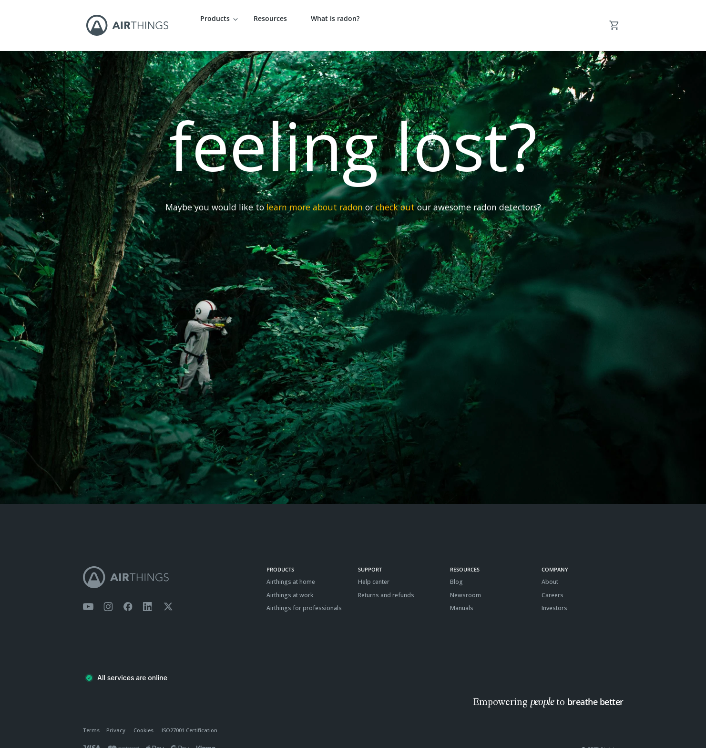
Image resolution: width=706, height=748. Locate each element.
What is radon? (335, 18)
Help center (373, 569)
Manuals (461, 595)
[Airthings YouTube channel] (88, 594)
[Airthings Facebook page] (128, 594)
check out (395, 194)
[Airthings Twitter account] (168, 594)
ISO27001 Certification (189, 717)
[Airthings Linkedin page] (148, 594)
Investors (554, 595)
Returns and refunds (386, 582)
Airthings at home (290, 569)
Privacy (115, 717)
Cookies (143, 717)
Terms (91, 717)
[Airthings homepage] (169, 564)
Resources (270, 18)
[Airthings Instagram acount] (108, 594)
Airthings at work (290, 582)
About (550, 569)
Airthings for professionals (304, 595)
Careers (552, 582)
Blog (456, 569)
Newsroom (465, 582)
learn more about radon (314, 194)
